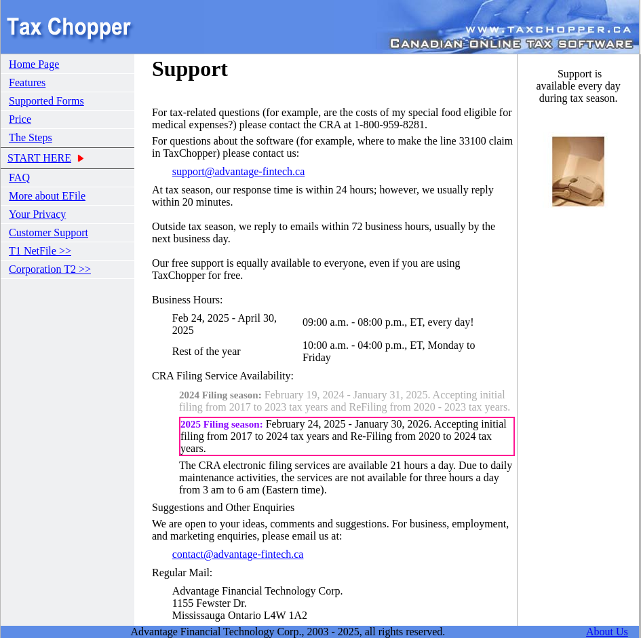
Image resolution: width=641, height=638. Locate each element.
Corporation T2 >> (50, 269)
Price (20, 119)
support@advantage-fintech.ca (238, 171)
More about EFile (47, 196)
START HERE (39, 158)
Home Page (34, 64)
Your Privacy (37, 214)
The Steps (30, 137)
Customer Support (48, 232)
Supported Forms (46, 101)
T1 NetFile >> (40, 251)
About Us (607, 631)
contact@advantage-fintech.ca (238, 554)
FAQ (19, 177)
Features (27, 82)
